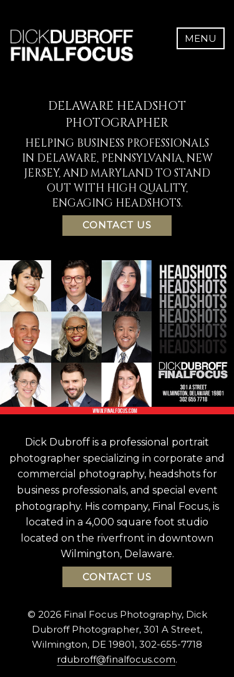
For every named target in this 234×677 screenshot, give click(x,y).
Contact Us (117, 225)
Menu (201, 38)
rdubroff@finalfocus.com (116, 659)
